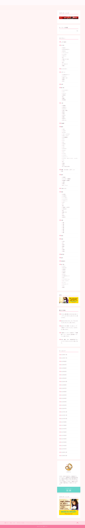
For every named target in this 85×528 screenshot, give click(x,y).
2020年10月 (64, 455)
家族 (63, 117)
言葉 (63, 251)
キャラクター (64, 69)
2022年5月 (63, 395)
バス (63, 91)
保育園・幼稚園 (65, 180)
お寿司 (63, 269)
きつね (63, 132)
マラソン (64, 76)
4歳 (7, 13)
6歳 (63, 232)
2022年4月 (63, 398)
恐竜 (63, 163)
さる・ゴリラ (65, 135)
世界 (62, 84)
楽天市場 (34, 347)
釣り (63, 81)
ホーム (33, 6)
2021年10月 (64, 418)
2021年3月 (63, 442)
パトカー (64, 93)
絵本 (62, 257)
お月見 (63, 194)
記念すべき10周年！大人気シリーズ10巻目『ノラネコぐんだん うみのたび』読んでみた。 (69, 327)
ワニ (63, 160)
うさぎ (63, 130)
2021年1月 (63, 449)
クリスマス (64, 199)
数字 (63, 244)
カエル (63, 150)
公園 (63, 182)
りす (63, 147)
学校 (63, 183)
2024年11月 (64, 354)
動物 (62, 126)
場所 (62, 174)
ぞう (63, 139)
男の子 (63, 118)
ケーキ (63, 282)
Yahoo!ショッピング (46, 347)
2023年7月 (63, 364)
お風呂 (63, 177)
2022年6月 (63, 391)
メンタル (64, 54)
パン (63, 285)
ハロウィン (64, 200)
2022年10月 (64, 381)
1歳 (63, 224)
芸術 (63, 249)
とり (63, 140)
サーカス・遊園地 (66, 178)
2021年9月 (63, 422)
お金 (63, 241)
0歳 (63, 222)
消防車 (63, 95)
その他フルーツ (65, 276)
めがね (63, 51)
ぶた (63, 145)
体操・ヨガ (64, 78)
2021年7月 (63, 428)
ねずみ (63, 143)
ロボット (64, 56)
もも (63, 277)
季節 (62, 192)
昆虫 (63, 164)
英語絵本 (63, 261)
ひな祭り (64, 196)
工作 (63, 60)
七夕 (63, 202)
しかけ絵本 (63, 42)
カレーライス (65, 280)
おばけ (63, 47)
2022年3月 (63, 401)
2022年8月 (63, 385)
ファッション (65, 52)
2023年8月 (63, 361)
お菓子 (63, 272)
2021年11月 (64, 415)
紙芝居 (62, 254)
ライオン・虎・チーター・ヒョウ (69, 158)
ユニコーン (64, 156)
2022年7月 (63, 388)
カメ (63, 152)
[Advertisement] (30, 64)
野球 (63, 79)
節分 (63, 215)
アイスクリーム (65, 279)
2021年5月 (63, 435)
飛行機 (63, 100)
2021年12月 (64, 412)
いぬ (63, 129)
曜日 (63, 246)
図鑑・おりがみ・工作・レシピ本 (68, 170)
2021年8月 (63, 425)
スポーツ (63, 72)
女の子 (63, 115)
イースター (64, 197)
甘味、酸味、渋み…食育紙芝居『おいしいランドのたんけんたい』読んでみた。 (69, 341)
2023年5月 (63, 371)
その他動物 (64, 137)
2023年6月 (63, 368)
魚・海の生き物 (65, 166)
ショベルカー (65, 90)
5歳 (63, 230)
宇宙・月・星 (65, 59)
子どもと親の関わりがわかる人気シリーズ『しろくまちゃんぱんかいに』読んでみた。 (69, 315)
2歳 (63, 226)
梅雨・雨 (64, 212)
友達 (63, 113)
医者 (63, 112)
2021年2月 (63, 445)
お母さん (64, 107)
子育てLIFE (63, 188)
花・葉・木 (64, 64)
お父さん (64, 108)
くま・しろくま (65, 134)
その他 (62, 45)
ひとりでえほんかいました (24, 339)
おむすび (64, 267)
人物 (62, 103)
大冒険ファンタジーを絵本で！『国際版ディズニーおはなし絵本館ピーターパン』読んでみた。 (69, 334)
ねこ (63, 142)
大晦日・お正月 (65, 207)
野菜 (63, 287)
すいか (63, 274)
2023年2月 (63, 378)
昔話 (62, 235)
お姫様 (63, 105)
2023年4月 (63, 375)
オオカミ (64, 148)
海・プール (64, 185)
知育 (62, 239)
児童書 (62, 123)
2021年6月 (63, 432)
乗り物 (62, 87)
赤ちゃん (64, 120)
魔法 (63, 65)
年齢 (62, 220)
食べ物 (62, 264)
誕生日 (63, 217)
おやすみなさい (65, 49)
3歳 (63, 227)
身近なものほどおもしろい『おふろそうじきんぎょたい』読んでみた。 (69, 321)
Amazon (23, 347)
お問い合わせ (50, 6)
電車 (63, 98)
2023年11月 (64, 358)
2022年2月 (63, 405)
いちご (63, 266)
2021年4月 (63, 439)
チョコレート (65, 284)
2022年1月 (63, 408)
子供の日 (64, 209)
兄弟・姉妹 (64, 110)
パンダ (63, 153)
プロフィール (41, 6)
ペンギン (64, 155)
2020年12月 (64, 452)
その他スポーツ (65, 74)
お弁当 (63, 271)
